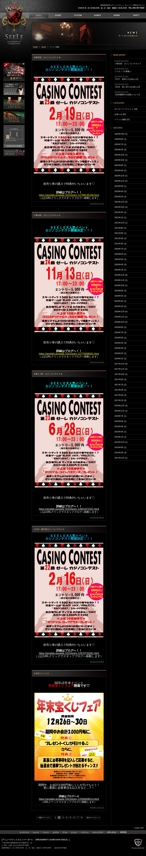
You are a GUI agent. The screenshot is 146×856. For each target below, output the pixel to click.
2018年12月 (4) (120, 311)
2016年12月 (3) (120, 405)
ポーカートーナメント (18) (125, 109)
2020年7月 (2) (120, 249)
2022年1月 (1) (120, 217)
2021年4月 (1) (120, 238)
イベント (46, 832)
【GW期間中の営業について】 (127, 95)
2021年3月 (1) (120, 244)
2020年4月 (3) (120, 264)
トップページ (24, 832)
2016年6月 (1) (120, 421)
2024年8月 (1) (120, 165)
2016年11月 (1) (120, 411)
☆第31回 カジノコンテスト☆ (127, 64)
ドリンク (74, 832)
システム (56, 832)
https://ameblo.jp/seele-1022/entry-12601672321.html (69, 509)
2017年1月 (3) (120, 400)
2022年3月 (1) (120, 212)
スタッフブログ (97, 832)
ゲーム (65, 832)
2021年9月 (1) (120, 228)
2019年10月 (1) (120, 285)
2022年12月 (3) (120, 202)
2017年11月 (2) (120, 369)
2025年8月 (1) (120, 139)
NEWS (43, 47)
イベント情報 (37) (122, 119)
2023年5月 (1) (120, 186)
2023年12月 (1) (120, 176)
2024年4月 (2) (120, 170)
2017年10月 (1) (120, 374)
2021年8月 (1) (120, 233)
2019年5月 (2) (120, 296)
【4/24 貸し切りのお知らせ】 (127, 87)
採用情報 (123, 832)
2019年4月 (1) (120, 301)
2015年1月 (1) (120, 437)
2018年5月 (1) (120, 338)
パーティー (85, 832)
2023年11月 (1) (120, 181)
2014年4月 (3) (120, 453)
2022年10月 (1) (120, 207)
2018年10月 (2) (120, 322)
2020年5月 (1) (120, 259)
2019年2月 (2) (120, 306)
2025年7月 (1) (120, 144)
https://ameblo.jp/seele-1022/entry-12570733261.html (69, 653)
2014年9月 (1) (120, 447)
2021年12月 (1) (120, 223)
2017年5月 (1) (120, 390)
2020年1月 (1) (120, 270)
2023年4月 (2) (120, 191)
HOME (35, 47)
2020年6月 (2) (120, 254)
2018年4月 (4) (120, 343)
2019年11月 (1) (120, 280)
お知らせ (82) (120, 114)
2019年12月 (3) (120, 275)
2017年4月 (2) (120, 395)
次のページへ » (93, 817)
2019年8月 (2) (120, 291)
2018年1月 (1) (120, 358)
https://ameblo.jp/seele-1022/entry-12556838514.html (69, 799)
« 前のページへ (44, 817)
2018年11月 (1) (120, 317)
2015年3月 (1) (120, 432)
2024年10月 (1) (120, 160)
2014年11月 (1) (120, 442)
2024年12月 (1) (120, 155)
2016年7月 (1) (120, 416)
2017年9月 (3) (120, 379)
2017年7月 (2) (120, 385)
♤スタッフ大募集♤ (123, 71)
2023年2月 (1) (120, 197)
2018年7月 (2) (120, 332)
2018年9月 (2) (120, 327)
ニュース (36, 832)
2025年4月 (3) (120, 149)
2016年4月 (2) (120, 426)
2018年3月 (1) (120, 348)
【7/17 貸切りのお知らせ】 (126, 79)
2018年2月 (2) (120, 353)
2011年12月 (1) (120, 458)
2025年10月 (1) (120, 134)
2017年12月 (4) (120, 364)
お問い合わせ (111, 832)
